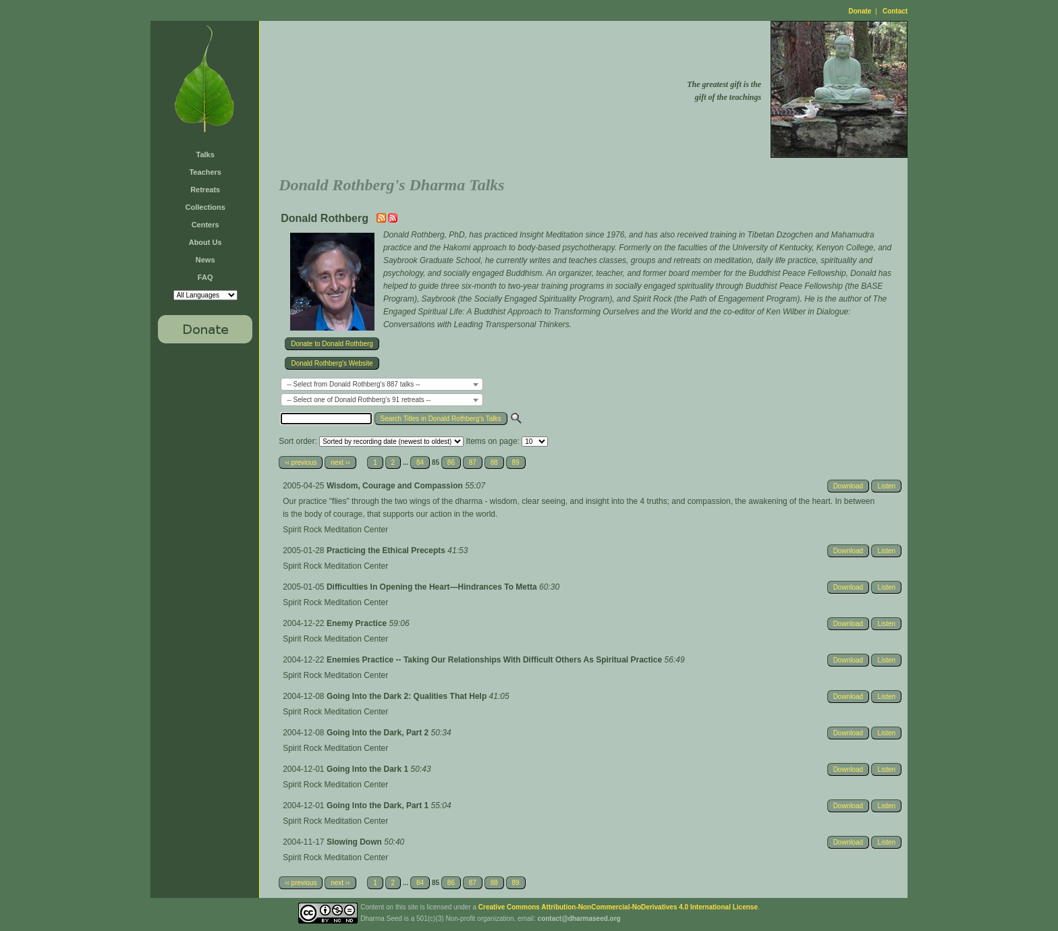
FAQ (205, 277)
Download (848, 486)
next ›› (340, 462)
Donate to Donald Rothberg (332, 343)
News (205, 260)
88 (494, 462)
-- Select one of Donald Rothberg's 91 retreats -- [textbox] (358, 399)
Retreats (205, 190)
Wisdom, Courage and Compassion (396, 485)
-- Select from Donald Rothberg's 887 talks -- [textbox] (353, 384)
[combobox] (382, 384)
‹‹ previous (300, 462)
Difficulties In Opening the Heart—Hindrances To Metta (433, 587)
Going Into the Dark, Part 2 (379, 732)
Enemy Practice (358, 623)
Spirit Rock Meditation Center (335, 529)
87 (472, 462)
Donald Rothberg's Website (331, 363)
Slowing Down (355, 842)
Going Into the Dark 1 (369, 769)
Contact (895, 11)
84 (420, 462)
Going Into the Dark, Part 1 (379, 805)
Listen (886, 486)
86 (451, 462)
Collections (205, 207)
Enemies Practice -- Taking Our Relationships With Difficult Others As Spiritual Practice (496, 660)
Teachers (205, 172)
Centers (205, 225)
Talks (205, 154)
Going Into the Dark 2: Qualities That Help (408, 696)
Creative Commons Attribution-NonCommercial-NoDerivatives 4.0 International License (618, 907)
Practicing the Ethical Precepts (387, 550)
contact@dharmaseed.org (579, 918)
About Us (205, 242)
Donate (860, 11)
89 (516, 462)
